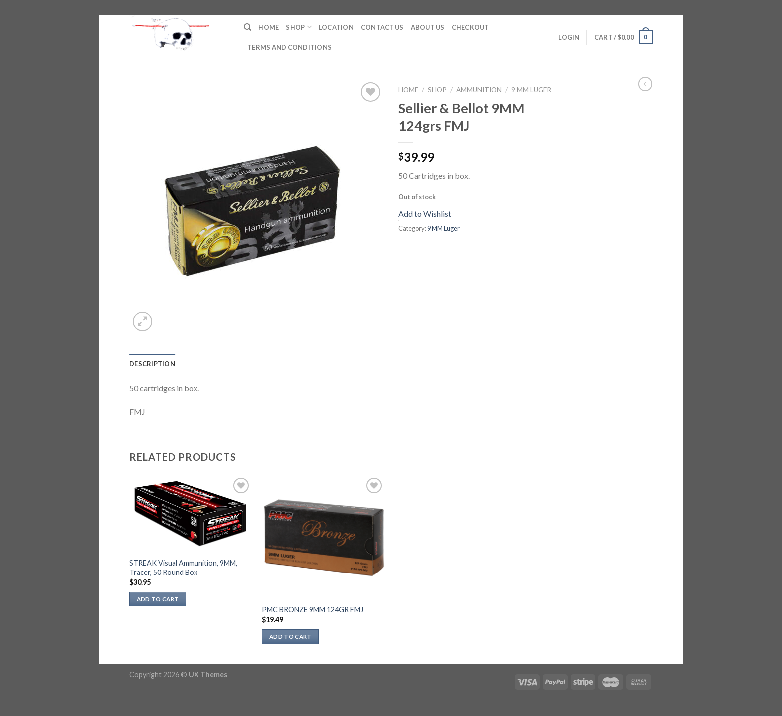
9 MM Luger (531, 90)
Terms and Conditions (289, 47)
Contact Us (382, 27)
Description (152, 364)
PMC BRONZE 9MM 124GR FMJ (312, 609)
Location (336, 27)
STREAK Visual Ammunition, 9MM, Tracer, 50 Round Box (183, 567)
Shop (298, 27)
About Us (428, 27)
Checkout (470, 27)
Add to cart (158, 599)
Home (268, 27)
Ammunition (479, 90)
